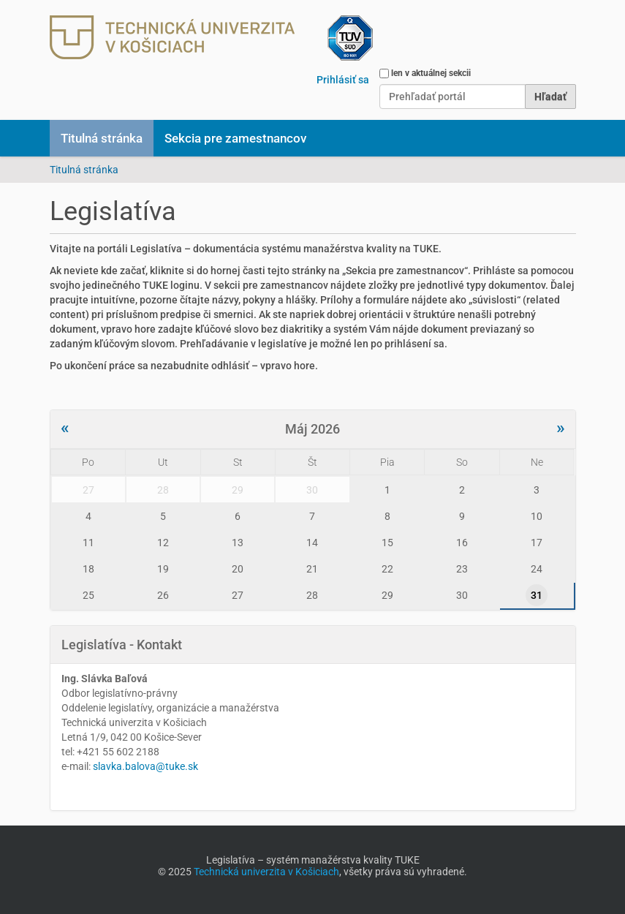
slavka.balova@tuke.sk (145, 766)
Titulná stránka (102, 138)
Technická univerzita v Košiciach (266, 871)
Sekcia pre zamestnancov (235, 138)
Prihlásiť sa (343, 80)
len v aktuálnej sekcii (431, 73)
